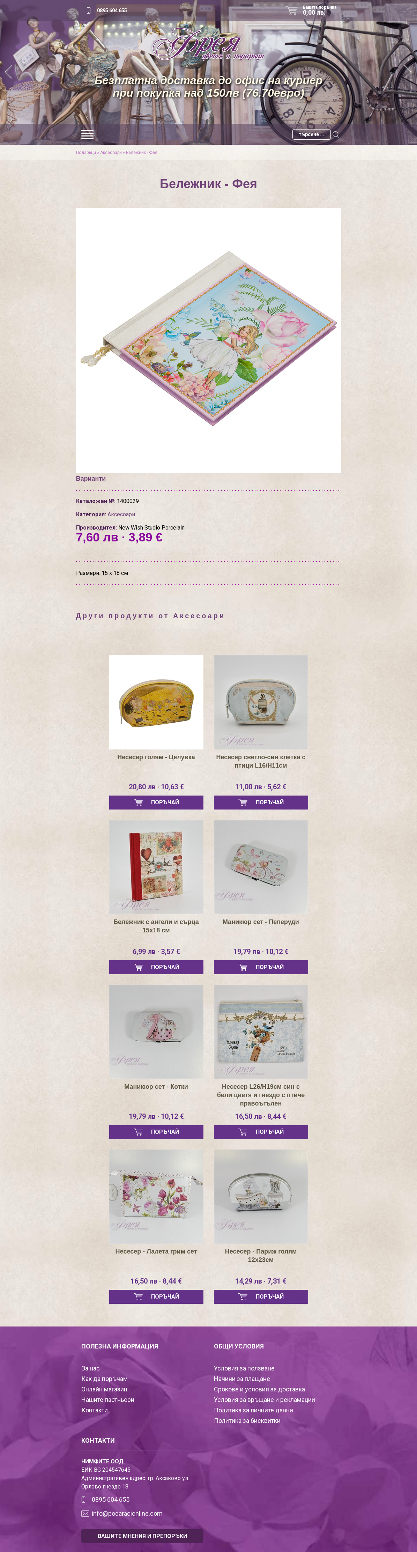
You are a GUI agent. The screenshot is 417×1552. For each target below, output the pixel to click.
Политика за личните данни (253, 1410)
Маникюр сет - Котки (156, 1086)
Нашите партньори (107, 1399)
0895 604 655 (112, 10)
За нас (90, 1368)
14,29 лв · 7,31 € (260, 1281)
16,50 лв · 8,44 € (260, 1116)
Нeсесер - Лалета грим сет (156, 1251)
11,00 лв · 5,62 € (260, 787)
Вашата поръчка (322, 10)
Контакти (94, 1410)
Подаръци (86, 152)
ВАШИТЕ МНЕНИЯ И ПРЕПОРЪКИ (142, 1536)
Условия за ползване (244, 1368)
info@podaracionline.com (127, 1513)
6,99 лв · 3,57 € (156, 951)
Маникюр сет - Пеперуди (261, 921)
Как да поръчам (104, 1378)
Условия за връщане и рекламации (264, 1399)
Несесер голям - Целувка (156, 757)
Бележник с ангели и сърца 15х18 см (156, 926)
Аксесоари (111, 152)
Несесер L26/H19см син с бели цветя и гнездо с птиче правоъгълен (261, 1095)
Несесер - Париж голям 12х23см (261, 1255)
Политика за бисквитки (247, 1420)
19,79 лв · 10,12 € (261, 951)
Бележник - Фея (141, 152)
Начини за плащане (242, 1378)
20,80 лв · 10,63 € (156, 787)
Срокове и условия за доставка (259, 1389)
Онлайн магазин (104, 1389)
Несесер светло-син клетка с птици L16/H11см (261, 761)
